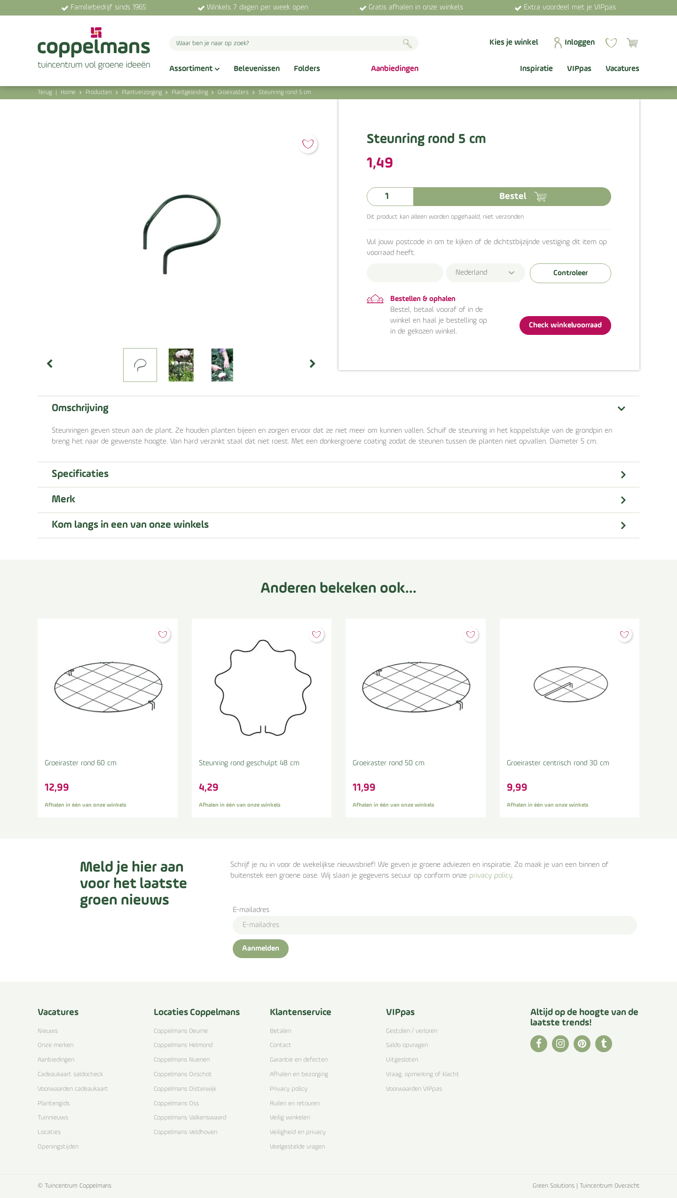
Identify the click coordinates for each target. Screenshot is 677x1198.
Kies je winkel (513, 43)
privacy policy (490, 876)
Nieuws (48, 1031)
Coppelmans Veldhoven (185, 1132)
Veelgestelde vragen (297, 1146)
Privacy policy (288, 1089)
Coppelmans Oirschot (183, 1074)
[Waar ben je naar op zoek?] (293, 43)
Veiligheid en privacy (298, 1132)
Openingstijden (58, 1146)
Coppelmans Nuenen (182, 1059)
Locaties (49, 1132)
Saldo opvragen (407, 1045)
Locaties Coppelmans (197, 1012)
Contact (280, 1045)
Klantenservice (300, 1012)
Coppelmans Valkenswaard (190, 1117)
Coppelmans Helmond (183, 1045)
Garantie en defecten (299, 1059)
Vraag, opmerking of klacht (422, 1074)
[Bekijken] (632, 43)
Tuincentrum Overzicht (609, 1186)
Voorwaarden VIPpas (414, 1089)
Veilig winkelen (290, 1117)
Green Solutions (554, 1186)
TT (603, 1043)
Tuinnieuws (53, 1117)
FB (538, 1043)
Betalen (280, 1031)
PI (582, 1043)
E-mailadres (251, 910)
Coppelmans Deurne (181, 1031)
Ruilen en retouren (295, 1103)
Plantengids (54, 1103)
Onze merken (55, 1045)
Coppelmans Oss (176, 1103)
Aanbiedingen (56, 1059)
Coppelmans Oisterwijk (185, 1089)
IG (560, 1043)
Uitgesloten (402, 1059)
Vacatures (58, 1012)
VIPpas (400, 1012)
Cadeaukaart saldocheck (70, 1074)
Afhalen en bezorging (299, 1074)
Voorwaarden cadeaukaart (73, 1089)
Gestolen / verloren (411, 1031)
